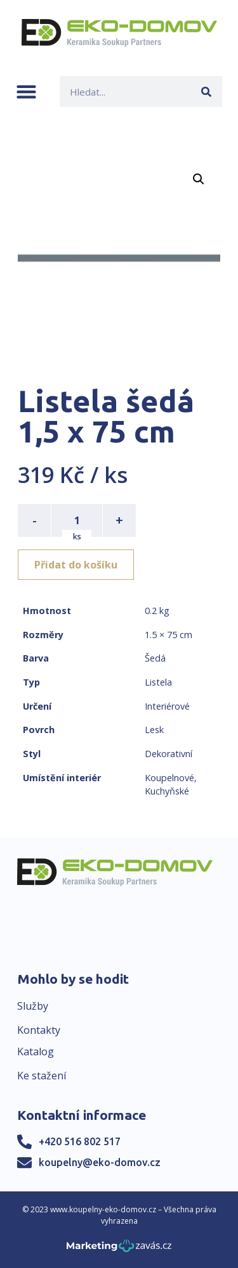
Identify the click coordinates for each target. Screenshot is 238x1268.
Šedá (155, 658)
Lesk (154, 730)
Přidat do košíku (75, 565)
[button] (26, 91)
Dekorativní (168, 754)
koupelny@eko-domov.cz (100, 1162)
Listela (158, 682)
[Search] (206, 91)
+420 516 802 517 (80, 1141)
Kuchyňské (167, 791)
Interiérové (167, 706)
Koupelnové (169, 778)
